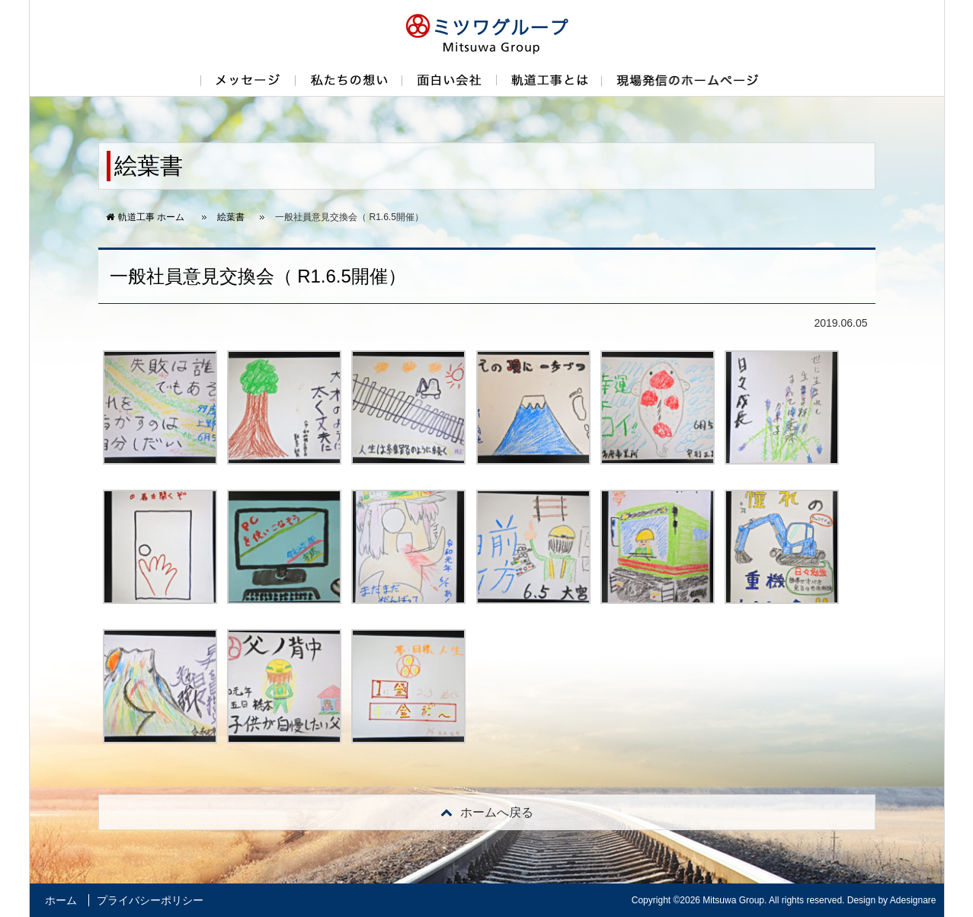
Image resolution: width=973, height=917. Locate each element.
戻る (487, 812)
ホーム (61, 900)
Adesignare (913, 900)
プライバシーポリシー (150, 900)
